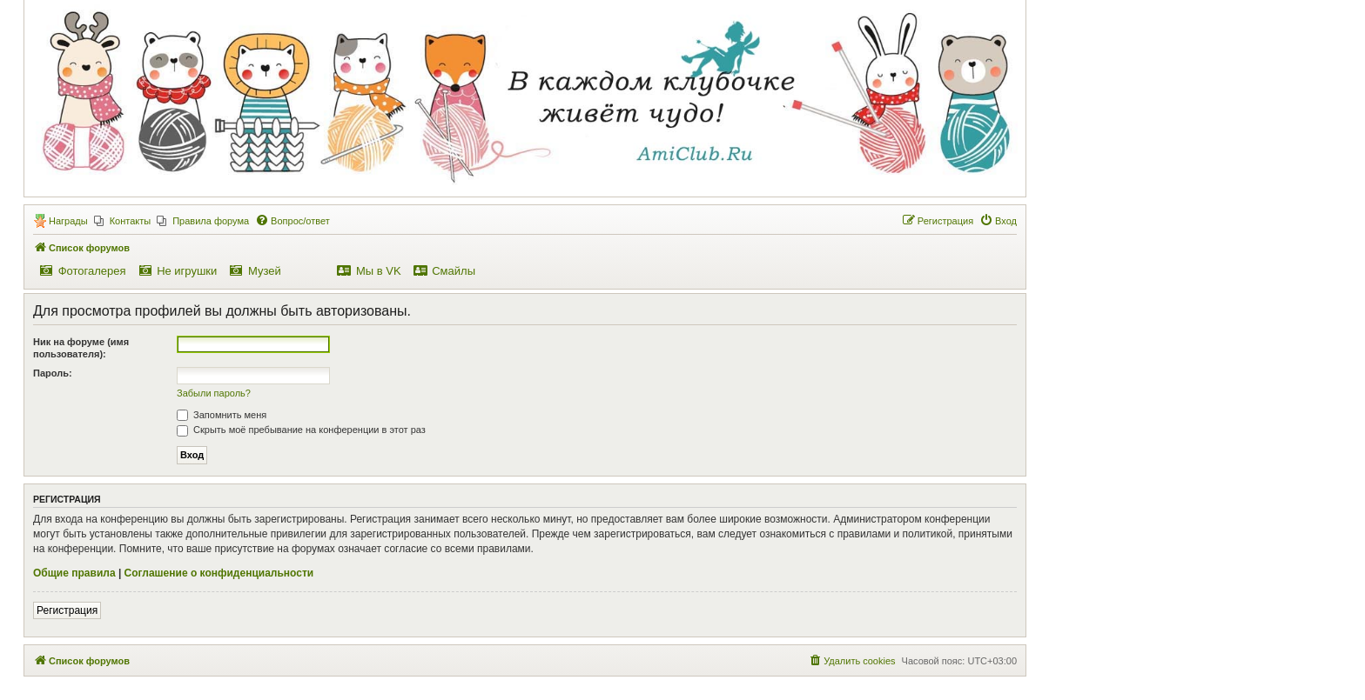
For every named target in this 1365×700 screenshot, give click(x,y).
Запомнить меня (221, 415)
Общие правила (74, 573)
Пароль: (52, 373)
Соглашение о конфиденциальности (219, 573)
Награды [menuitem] (68, 221)
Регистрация (67, 610)
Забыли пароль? (214, 393)
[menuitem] (122, 220)
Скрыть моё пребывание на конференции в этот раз (301, 429)
